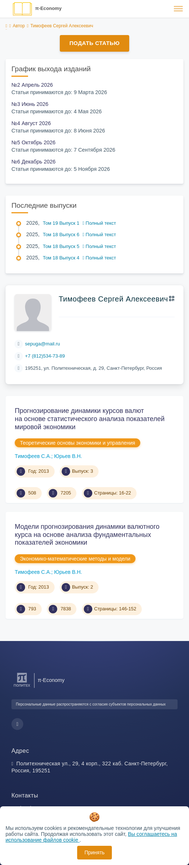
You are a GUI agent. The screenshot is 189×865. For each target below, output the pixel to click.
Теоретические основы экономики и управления (77, 443)
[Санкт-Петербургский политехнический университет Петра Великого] (21, 687)
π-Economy (48, 8)
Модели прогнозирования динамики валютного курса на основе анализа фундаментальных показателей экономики (87, 534)
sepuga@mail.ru (42, 344)
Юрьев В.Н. (68, 456)
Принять (95, 852)
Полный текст (99, 223)
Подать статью (94, 43)
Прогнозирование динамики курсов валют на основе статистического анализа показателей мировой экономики (90, 418)
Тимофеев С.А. (33, 456)
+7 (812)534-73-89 (45, 356)
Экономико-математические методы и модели (75, 559)
